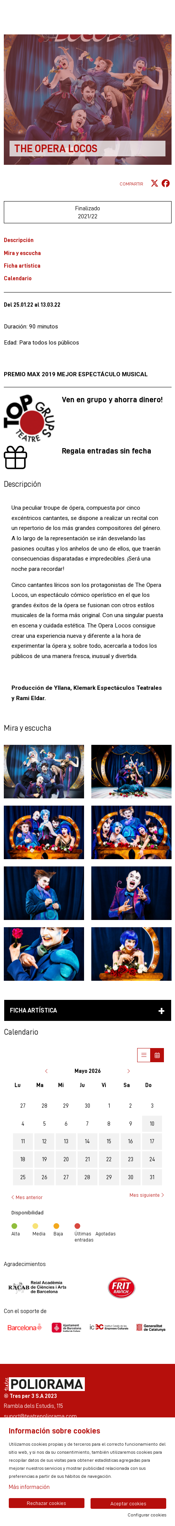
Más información (29, 1487)
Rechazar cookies (46, 1503)
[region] (88, 1287)
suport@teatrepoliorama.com (40, 1416)
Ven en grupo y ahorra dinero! (112, 399)
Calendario (18, 278)
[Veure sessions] (144, 1055)
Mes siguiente (147, 1195)
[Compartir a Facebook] (166, 184)
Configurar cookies (147, 1515)
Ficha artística (22, 265)
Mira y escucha (22, 253)
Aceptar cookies (128, 1503)
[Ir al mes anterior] (47, 1071)
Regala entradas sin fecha (106, 450)
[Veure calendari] (157, 1055)
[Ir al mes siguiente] (128, 1071)
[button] (44, 771)
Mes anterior (26, 1197)
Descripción (19, 240)
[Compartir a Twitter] (155, 184)
